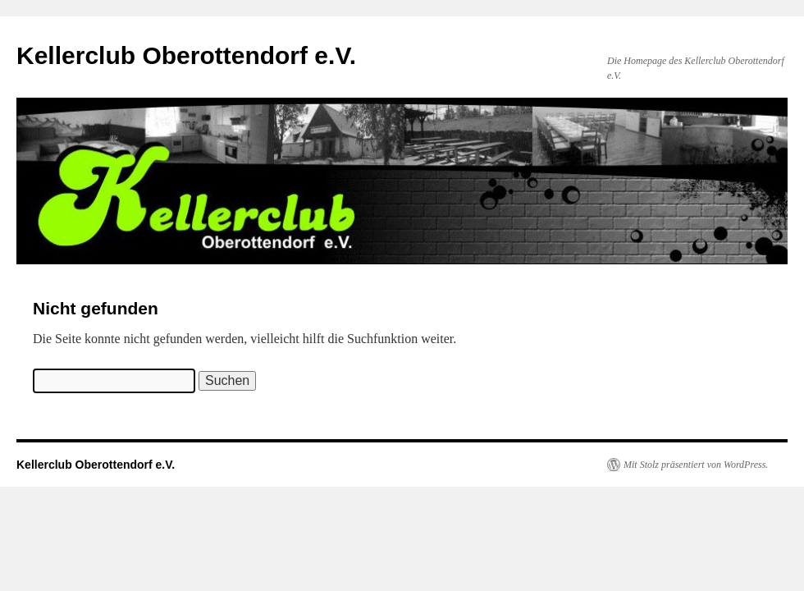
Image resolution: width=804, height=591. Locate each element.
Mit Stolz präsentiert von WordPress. (696, 464)
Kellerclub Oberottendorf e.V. (186, 55)
